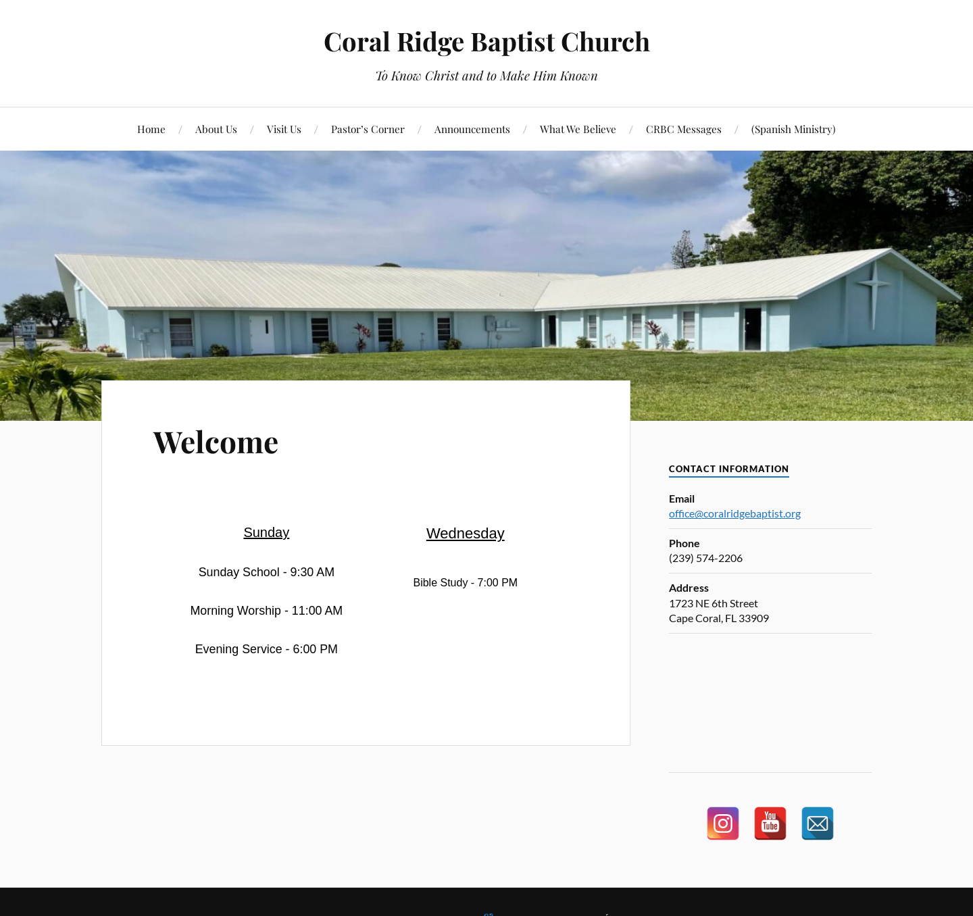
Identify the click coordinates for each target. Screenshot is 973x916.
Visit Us (284, 129)
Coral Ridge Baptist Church (487, 41)
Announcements (472, 129)
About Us (216, 129)
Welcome (215, 441)
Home (151, 129)
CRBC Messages (684, 129)
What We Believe (578, 129)
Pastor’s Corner (368, 129)
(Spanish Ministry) (793, 129)
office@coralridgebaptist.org (735, 513)
